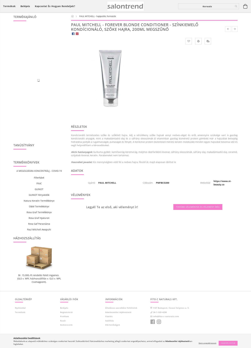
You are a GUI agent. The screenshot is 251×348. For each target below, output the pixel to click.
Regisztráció (66, 312)
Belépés (64, 308)
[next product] (235, 29)
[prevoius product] (228, 29)
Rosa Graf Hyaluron (39, 218)
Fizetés (109, 316)
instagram (159, 321)
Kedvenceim (66, 325)
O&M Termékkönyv (39, 206)
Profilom (64, 316)
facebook (152, 321)
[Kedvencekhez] (189, 41)
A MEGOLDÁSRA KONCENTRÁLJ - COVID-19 (39, 170)
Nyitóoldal (20, 308)
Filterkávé (39, 177)
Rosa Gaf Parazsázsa (39, 223)
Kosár (63, 320)
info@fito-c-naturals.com (166, 316)
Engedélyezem (228, 343)
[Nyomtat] (198, 41)
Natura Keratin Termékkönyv (39, 200)
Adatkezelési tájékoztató (118, 312)
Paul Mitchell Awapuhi (39, 229)
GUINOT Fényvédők (39, 194)
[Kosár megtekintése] (10, 6)
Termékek (20, 312)
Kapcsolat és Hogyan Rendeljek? (55, 6)
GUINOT (39, 189)
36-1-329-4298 (160, 312)
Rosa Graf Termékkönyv (39, 212)
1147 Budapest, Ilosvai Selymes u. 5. (171, 308)
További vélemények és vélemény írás (198, 207)
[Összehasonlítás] (208, 41)
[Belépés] (25, 6)
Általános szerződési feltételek (121, 308)
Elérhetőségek (112, 325)
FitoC (39, 183)
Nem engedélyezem (207, 343)
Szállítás (109, 320)
